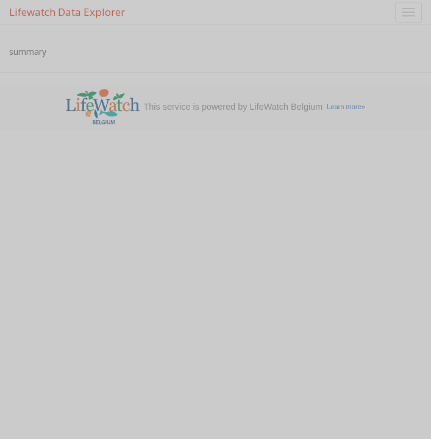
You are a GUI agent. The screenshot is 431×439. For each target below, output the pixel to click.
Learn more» (346, 106)
